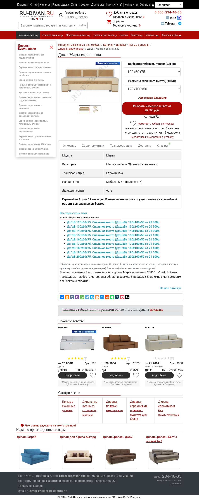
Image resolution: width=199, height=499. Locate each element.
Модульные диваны (78, 35)
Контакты (131, 4)
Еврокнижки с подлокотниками (35, 67)
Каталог (45, 4)
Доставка (97, 4)
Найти (82, 25)
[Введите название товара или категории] (47, 25)
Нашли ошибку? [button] (170, 288)
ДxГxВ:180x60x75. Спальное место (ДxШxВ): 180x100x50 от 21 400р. (113, 248)
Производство (83, 481)
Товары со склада (30, 486)
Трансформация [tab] (121, 145)
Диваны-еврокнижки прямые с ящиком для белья (138, 410)
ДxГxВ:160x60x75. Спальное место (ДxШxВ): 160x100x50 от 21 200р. (113, 239)
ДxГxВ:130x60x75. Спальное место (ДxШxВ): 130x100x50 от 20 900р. (113, 226)
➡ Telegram (171, 23)
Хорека (124, 35)
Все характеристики (73, 213)
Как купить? (114, 4)
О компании (125, 476)
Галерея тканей (105, 481)
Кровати (137, 35)
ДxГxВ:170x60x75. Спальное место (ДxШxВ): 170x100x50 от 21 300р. (113, 243)
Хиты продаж (80, 4)
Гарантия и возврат (59, 481)
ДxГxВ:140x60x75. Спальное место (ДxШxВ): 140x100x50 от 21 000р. (113, 231)
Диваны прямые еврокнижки (34, 62)
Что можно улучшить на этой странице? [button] (50, 425)
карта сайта (175, 483)
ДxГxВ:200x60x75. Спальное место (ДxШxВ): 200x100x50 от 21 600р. (113, 256)
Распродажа (60, 4)
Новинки (39, 481)
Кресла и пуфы (171, 35)
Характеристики (93, 145)
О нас (33, 4)
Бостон (149, 327)
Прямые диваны (28, 35)
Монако (63, 327)
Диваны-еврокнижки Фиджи (34, 149)
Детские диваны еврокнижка (34, 154)
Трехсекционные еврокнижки (34, 92)
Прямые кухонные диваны (68, 406)
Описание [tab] (69, 145)
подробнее (72, 375)
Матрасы (152, 35)
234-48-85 (168, 12)
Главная (22, 4)
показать (156, 309)
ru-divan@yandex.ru (39, 491)
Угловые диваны (52, 35)
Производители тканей (74, 476)
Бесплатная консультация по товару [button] (152, 137)
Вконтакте (60, 491)
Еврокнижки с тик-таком (31, 80)
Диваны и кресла (103, 476)
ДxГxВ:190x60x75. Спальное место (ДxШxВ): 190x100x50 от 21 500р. (113, 252)
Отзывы (145, 4)
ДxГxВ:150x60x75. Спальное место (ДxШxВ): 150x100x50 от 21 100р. (113, 235)
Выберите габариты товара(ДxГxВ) (152, 64)
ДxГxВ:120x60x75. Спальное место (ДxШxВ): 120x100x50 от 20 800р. (113, 222)
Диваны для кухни (105, 35)
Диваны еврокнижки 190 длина (35, 144)
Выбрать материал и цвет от (152, 108)
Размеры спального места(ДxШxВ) (152, 81)
